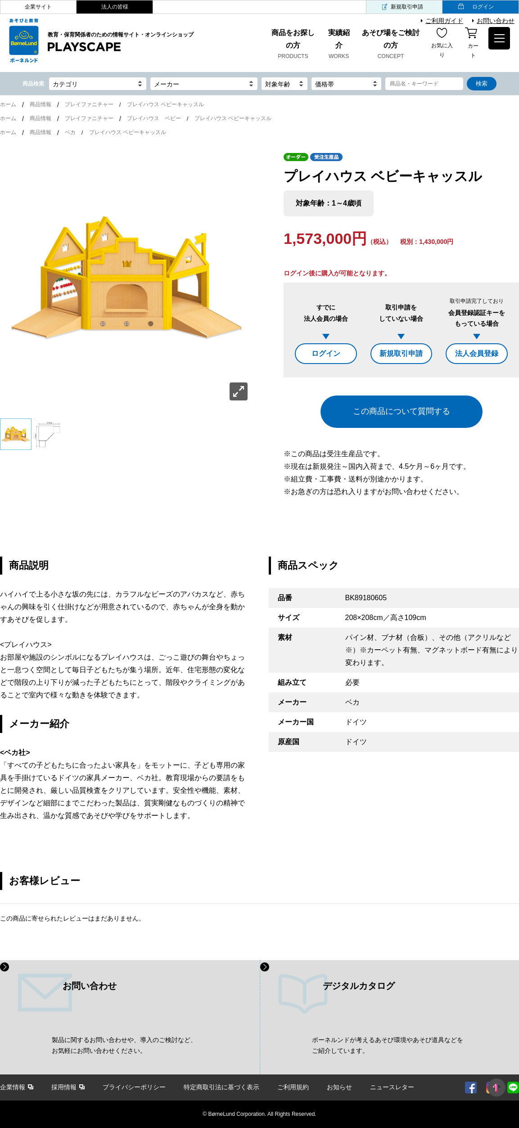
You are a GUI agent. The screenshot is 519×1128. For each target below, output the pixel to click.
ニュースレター (392, 1087)
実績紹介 (338, 45)
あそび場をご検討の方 (391, 45)
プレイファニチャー (89, 104)
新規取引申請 (407, 7)
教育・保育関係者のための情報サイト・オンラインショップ (121, 42)
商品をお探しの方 (292, 45)
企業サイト (38, 7)
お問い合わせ (495, 20)
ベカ (70, 132)
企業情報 (12, 1087)
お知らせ (339, 1087)
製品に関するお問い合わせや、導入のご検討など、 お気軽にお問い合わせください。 (124, 1045)
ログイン (483, 7)
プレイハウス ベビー (154, 118)
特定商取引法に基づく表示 (221, 1087)
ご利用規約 (293, 1087)
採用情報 (64, 1087)
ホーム (8, 104)
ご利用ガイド (444, 20)
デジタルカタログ (359, 986)
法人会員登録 (476, 353)
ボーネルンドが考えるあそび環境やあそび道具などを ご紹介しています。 (387, 1045)
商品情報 (40, 104)
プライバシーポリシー (134, 1087)
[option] (126, 279)
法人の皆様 (114, 7)
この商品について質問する (401, 411)
